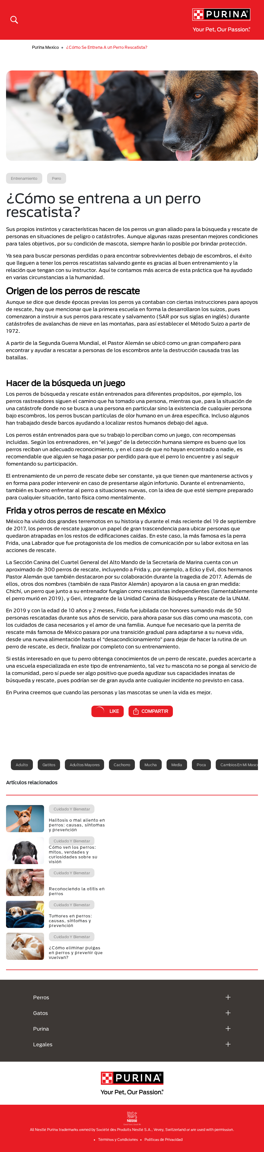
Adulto (22, 765)
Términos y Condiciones (118, 1139)
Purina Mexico (45, 47)
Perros (41, 997)
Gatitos (49, 765)
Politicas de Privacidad (164, 1139)
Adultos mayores (84, 765)
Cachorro (122, 765)
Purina (41, 1029)
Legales (42, 1044)
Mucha (151, 765)
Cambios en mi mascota (242, 765)
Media (176, 765)
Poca (201, 765)
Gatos (40, 1013)
